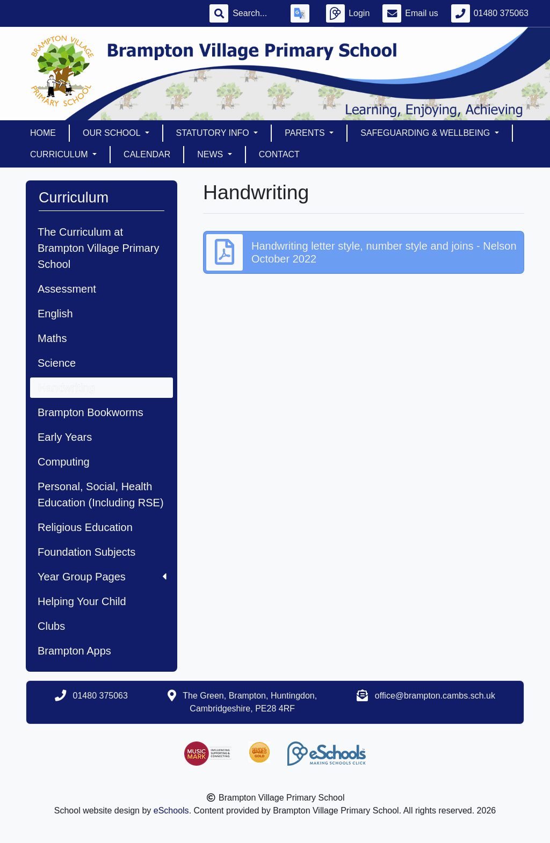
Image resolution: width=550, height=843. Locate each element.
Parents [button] (306, 132)
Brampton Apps (74, 651)
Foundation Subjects (86, 552)
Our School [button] (112, 132)
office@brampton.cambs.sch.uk (435, 695)
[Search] (255, 13)
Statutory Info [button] (214, 132)
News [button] (211, 154)
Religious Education (85, 527)
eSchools (171, 810)
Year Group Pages (102, 577)
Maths (52, 338)
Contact (279, 154)
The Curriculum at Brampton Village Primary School (98, 248)
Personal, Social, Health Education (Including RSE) (101, 494)
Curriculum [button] (60, 154)
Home (43, 132)
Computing (64, 462)
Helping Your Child (82, 601)
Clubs (51, 626)
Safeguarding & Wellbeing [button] (426, 132)
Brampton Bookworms (90, 412)
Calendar (147, 154)
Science (57, 363)
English (55, 313)
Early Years (65, 437)
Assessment (67, 289)
